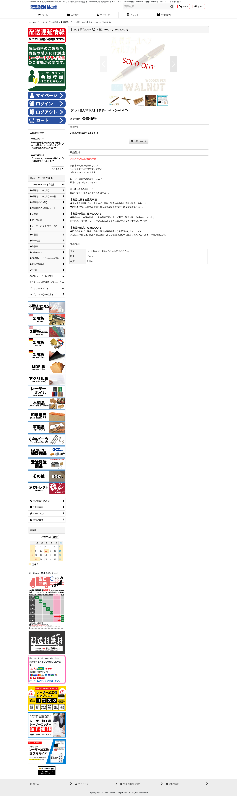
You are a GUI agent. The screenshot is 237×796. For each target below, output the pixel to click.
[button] (194, 15)
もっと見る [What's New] (57, 169)
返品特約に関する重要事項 (84, 133)
